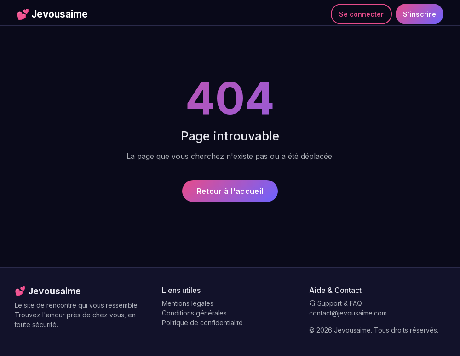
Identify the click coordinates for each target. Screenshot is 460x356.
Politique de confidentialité (202, 323)
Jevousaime (52, 14)
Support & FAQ (335, 303)
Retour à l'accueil (230, 191)
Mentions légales (187, 303)
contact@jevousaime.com (348, 313)
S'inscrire (419, 14)
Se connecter (361, 14)
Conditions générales (194, 313)
